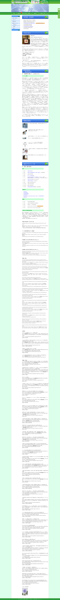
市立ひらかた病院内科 (30, 175)
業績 (13, 28)
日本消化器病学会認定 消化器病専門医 (28, 26)
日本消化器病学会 (26, 192)
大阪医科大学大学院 (30, 179)
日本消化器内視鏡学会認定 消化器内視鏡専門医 (29, 23)
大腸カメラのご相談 (59, 13)
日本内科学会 (25, 191)
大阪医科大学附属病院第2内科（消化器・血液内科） (34, 172)
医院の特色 (14, 21)
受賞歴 (14, 26)
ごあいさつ (14, 19)
